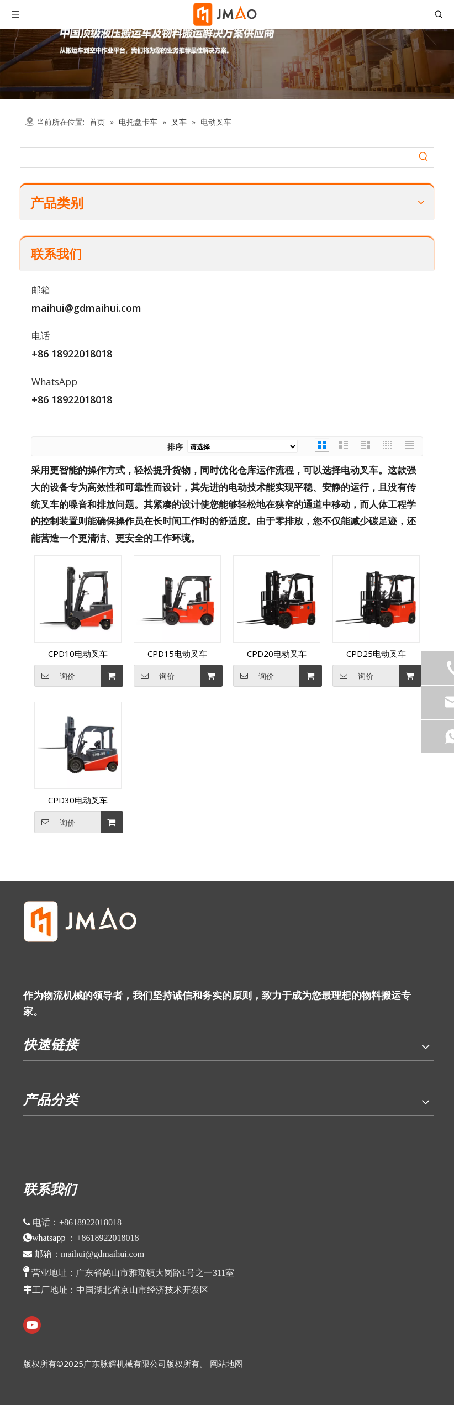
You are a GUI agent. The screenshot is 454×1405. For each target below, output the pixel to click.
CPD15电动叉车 (177, 653)
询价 (54, 676)
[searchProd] (217, 157)
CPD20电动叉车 (277, 653)
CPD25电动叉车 (376, 653)
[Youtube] (32, 1325)
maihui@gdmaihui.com (86, 307)
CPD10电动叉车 (78, 653)
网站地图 (226, 1363)
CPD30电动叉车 (78, 800)
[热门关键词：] (424, 157)
